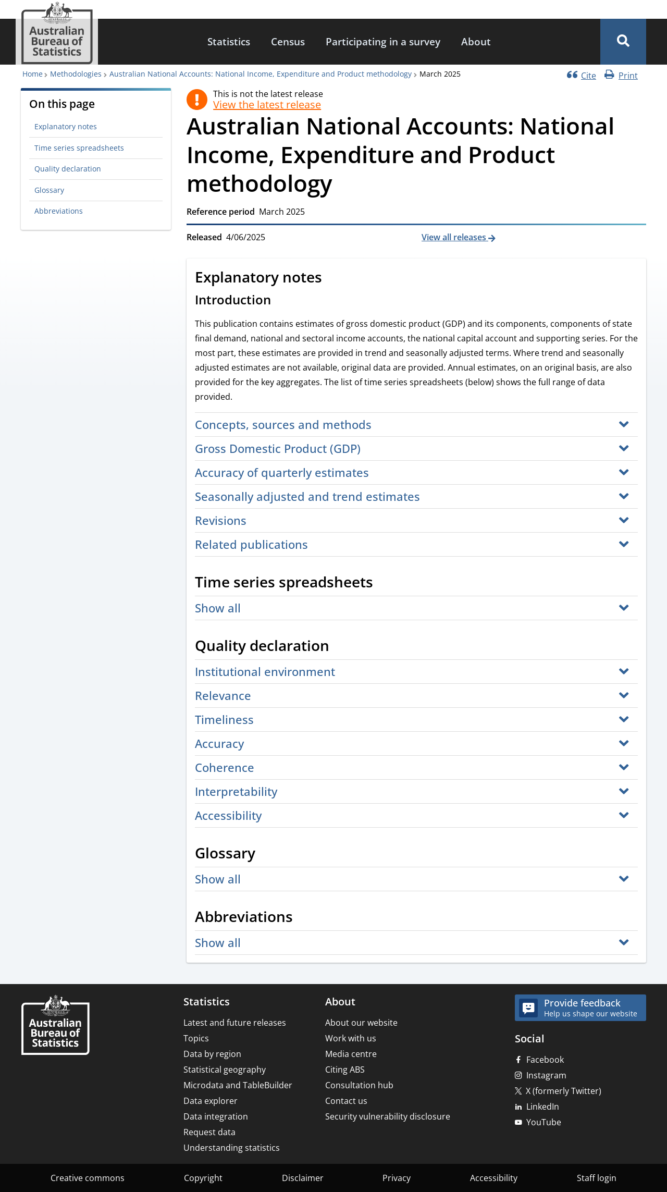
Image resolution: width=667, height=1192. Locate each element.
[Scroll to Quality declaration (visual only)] (341, 647)
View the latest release (267, 105)
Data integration (215, 1116)
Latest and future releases (234, 1022)
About (476, 41)
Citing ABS (345, 1069)
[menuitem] (228, 42)
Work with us (350, 1038)
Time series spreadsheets (79, 148)
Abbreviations (58, 211)
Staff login (596, 1178)
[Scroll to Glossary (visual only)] (267, 854)
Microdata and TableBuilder (237, 1085)
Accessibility (493, 1178)
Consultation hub (359, 1085)
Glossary (49, 190)
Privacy (396, 1178)
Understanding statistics (231, 1147)
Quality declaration (67, 169)
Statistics (228, 41)
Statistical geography (224, 1069)
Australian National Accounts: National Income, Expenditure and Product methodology (260, 74)
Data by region (212, 1054)
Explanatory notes (65, 126)
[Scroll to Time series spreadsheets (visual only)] (384, 583)
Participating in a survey (383, 41)
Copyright (203, 1178)
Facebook (545, 1059)
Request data (209, 1132)
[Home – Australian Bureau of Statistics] (55, 1026)
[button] (623, 42)
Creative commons (88, 1178)
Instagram (546, 1075)
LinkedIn (542, 1106)
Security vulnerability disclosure (387, 1116)
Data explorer (210, 1101)
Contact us (346, 1101)
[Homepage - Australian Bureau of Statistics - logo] (57, 33)
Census (288, 41)
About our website (361, 1022)
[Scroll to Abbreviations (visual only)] (304, 918)
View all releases (455, 237)
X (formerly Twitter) (563, 1091)
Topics (196, 1038)
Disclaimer (303, 1178)
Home (32, 74)
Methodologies (76, 74)
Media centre (351, 1054)
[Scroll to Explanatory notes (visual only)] (333, 278)
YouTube (543, 1122)
